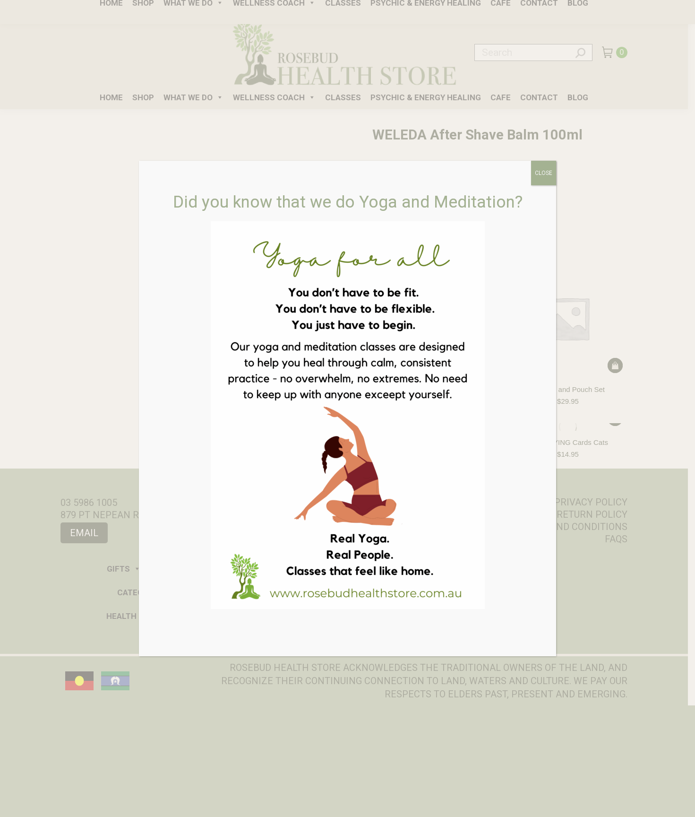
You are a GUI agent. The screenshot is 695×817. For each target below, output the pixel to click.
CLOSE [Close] (543, 173)
